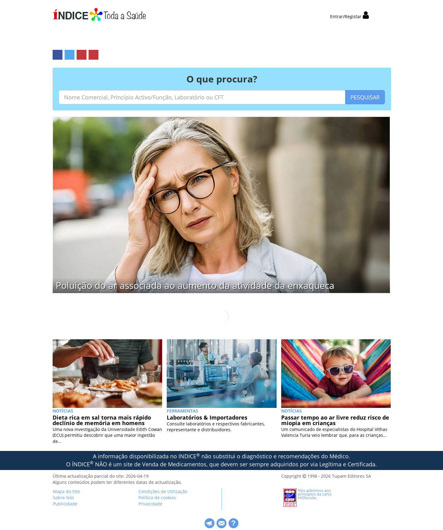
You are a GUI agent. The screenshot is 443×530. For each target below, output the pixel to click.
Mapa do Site (66, 491)
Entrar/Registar (349, 16)
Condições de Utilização (162, 491)
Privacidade (150, 504)
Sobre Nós (63, 497)
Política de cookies (157, 497)
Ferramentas (182, 411)
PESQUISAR (365, 97)
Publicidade (65, 504)
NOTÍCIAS (63, 411)
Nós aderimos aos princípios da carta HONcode (314, 494)
